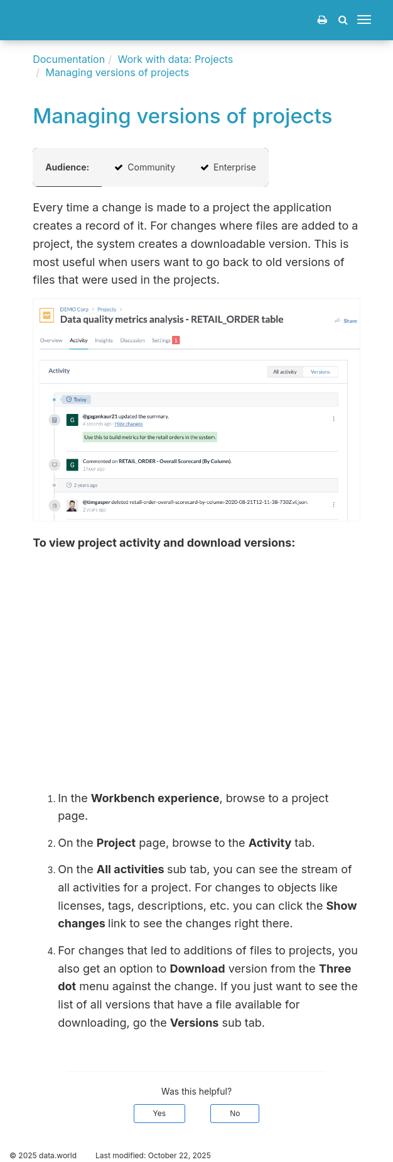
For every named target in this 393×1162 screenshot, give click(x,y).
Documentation (69, 59)
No (235, 1113)
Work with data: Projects (175, 59)
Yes (159, 1113)
